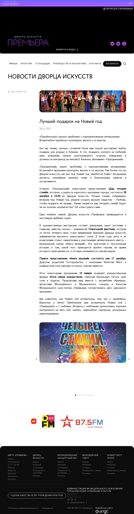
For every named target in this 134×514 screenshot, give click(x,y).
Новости (11, 464)
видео (66, 46)
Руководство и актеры (91, 467)
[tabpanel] (82, 339)
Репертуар (26, 60)
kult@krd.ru (72, 490)
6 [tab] (86, 391)
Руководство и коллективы (69, 60)
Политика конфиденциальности (23, 504)
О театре (86, 464)
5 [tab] (84, 391)
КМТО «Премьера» (17, 452)
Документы (12, 473)
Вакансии (12, 467)
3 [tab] (79, 391)
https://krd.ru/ (74, 493)
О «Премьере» (14, 458)
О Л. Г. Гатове (13, 461)
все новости (18, 88)
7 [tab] (88, 391)
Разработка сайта (104, 504)
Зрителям (12, 470)
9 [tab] (92, 391)
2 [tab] (77, 391)
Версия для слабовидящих (119, 9)
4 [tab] (81, 391)
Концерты (62, 461)
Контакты (95, 60)
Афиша (13, 60)
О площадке (42, 60)
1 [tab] (75, 391)
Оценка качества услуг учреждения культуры (37, 492)
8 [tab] (90, 391)
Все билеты (112, 60)
